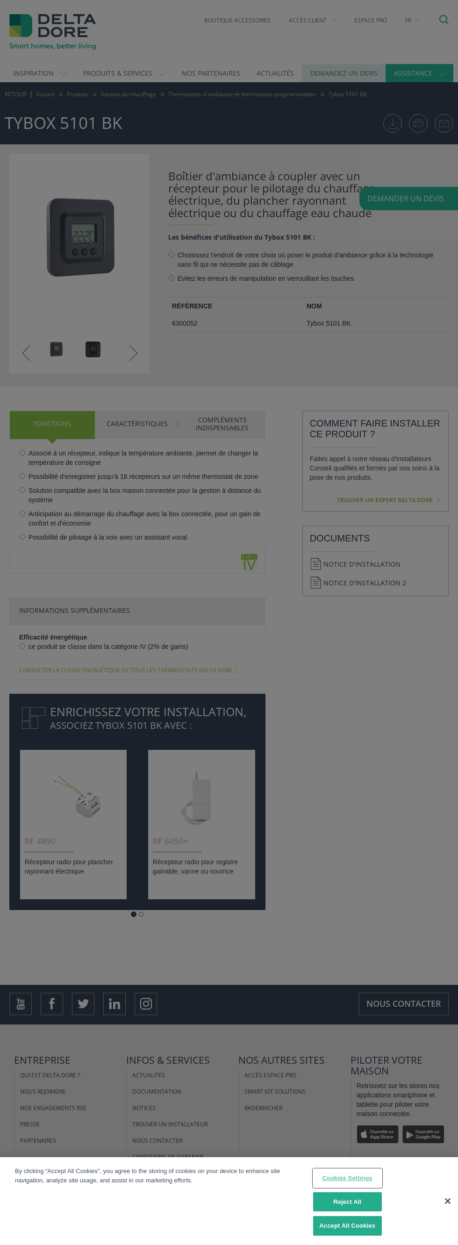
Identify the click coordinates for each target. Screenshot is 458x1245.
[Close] (447, 1201)
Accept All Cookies (347, 1225)
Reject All (347, 1201)
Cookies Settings (347, 1177)
